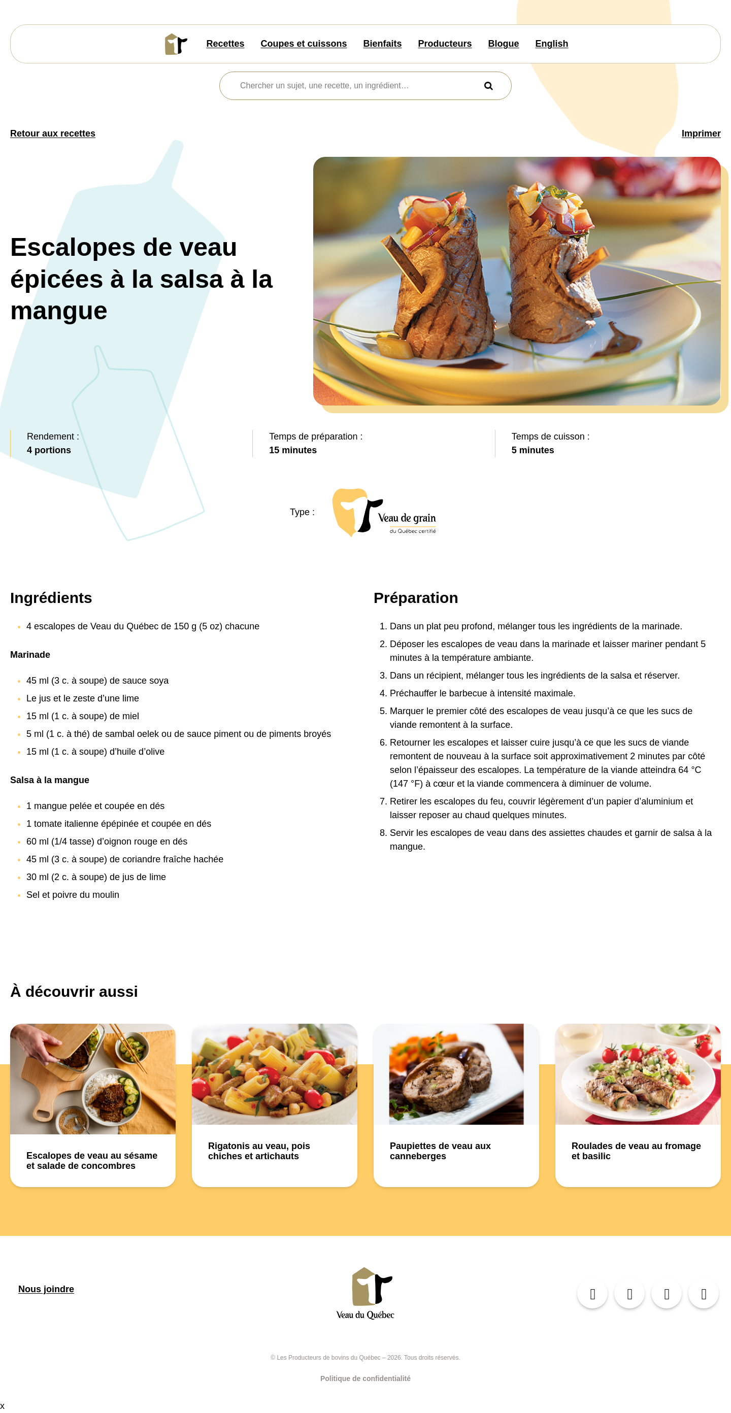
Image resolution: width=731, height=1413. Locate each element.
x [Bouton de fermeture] (2, 1406)
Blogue (503, 44)
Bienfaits (382, 44)
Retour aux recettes (52, 133)
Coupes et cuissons (303, 44)
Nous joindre (46, 1289)
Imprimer (701, 133)
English (552, 44)
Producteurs (445, 44)
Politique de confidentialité (365, 1378)
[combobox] (359, 85)
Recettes (225, 44)
